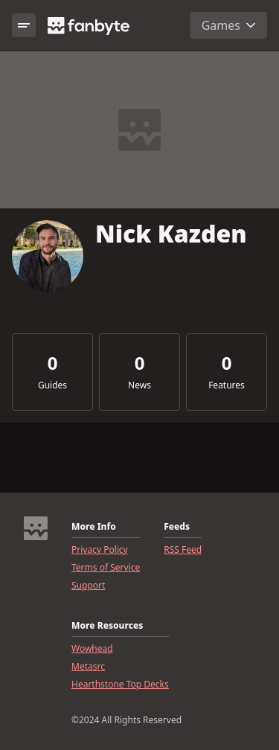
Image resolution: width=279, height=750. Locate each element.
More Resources (107, 626)
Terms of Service (105, 568)
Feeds (177, 527)
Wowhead (92, 649)
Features (226, 385)
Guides (52, 385)
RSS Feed (183, 550)
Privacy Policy (99, 550)
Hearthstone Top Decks (120, 684)
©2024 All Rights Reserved (126, 720)
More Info (93, 527)
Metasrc (88, 667)
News (139, 385)
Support (88, 586)
